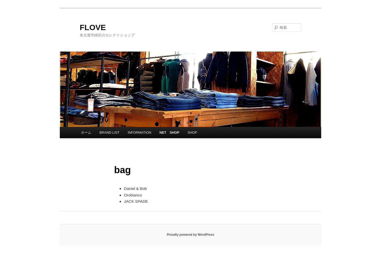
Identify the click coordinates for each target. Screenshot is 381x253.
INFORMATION (139, 132)
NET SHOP (169, 132)
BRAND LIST (110, 132)
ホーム (86, 132)
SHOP (192, 132)
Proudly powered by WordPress (190, 235)
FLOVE (93, 27)
